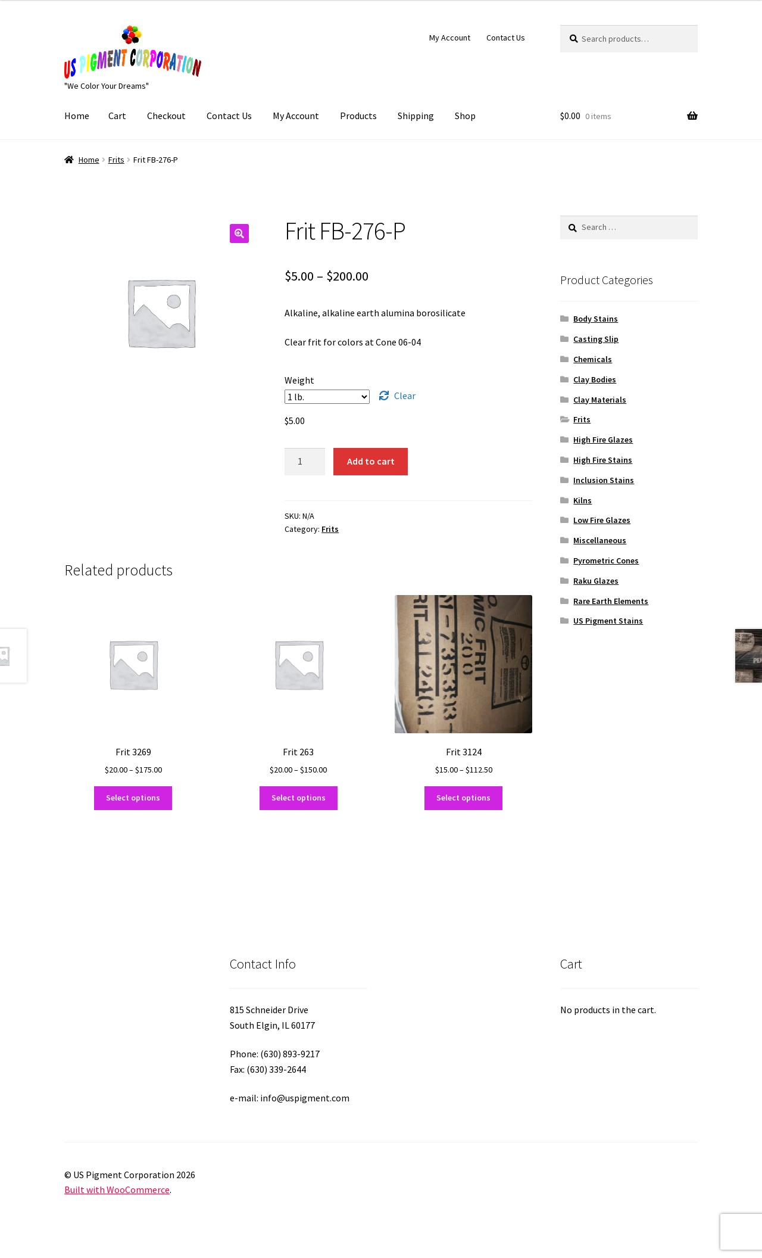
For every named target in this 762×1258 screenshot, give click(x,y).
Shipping (416, 116)
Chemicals (592, 359)
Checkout (166, 116)
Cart (117, 116)
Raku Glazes (596, 580)
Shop (465, 116)
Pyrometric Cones (606, 560)
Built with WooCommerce (117, 1189)
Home (76, 116)
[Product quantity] (305, 461)
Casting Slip (596, 339)
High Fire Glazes (603, 439)
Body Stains (595, 318)
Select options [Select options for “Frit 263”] (298, 797)
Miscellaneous (599, 540)
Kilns (582, 500)
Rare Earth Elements (610, 601)
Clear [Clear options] (405, 395)
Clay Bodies (594, 379)
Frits (116, 159)
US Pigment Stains (608, 620)
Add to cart (371, 461)
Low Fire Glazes (601, 520)
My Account (449, 37)
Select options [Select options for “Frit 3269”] (133, 797)
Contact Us (505, 37)
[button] (239, 233)
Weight (299, 380)
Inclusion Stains (603, 480)
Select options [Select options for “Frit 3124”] (463, 797)
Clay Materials (599, 399)
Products (358, 116)
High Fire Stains (602, 459)
